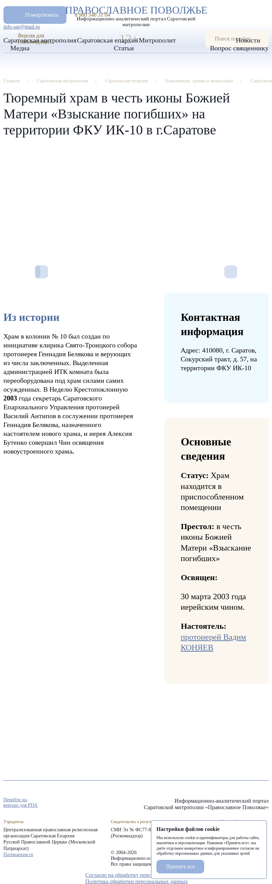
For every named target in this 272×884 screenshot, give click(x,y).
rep (228, 803)
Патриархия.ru (18, 854)
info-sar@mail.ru (21, 27)
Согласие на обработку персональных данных (139, 875)
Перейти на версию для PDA (20, 802)
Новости (248, 40)
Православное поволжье (136, 14)
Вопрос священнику (239, 48)
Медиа (20, 48)
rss (265, 803)
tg (240, 803)
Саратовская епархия (107, 40)
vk (253, 803)
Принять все (180, 866)
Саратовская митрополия (39, 40)
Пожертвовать (42, 15)
